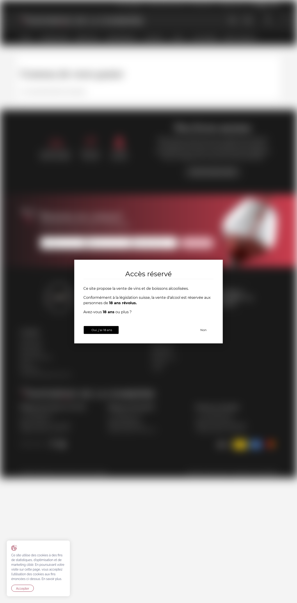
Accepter (22, 588)
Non (203, 330)
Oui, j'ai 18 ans (101, 330)
